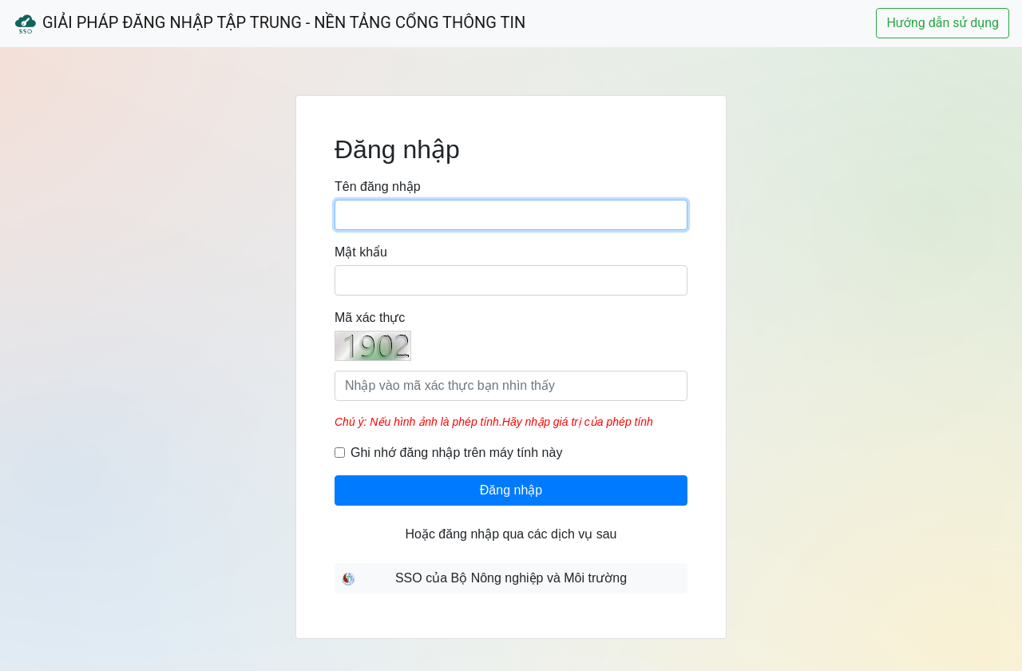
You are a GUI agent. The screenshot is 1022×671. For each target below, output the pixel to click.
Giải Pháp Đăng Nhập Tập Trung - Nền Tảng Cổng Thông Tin (269, 24)
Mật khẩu (361, 252)
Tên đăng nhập (378, 186)
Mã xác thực (370, 317)
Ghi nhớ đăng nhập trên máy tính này (456, 452)
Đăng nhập (511, 490)
